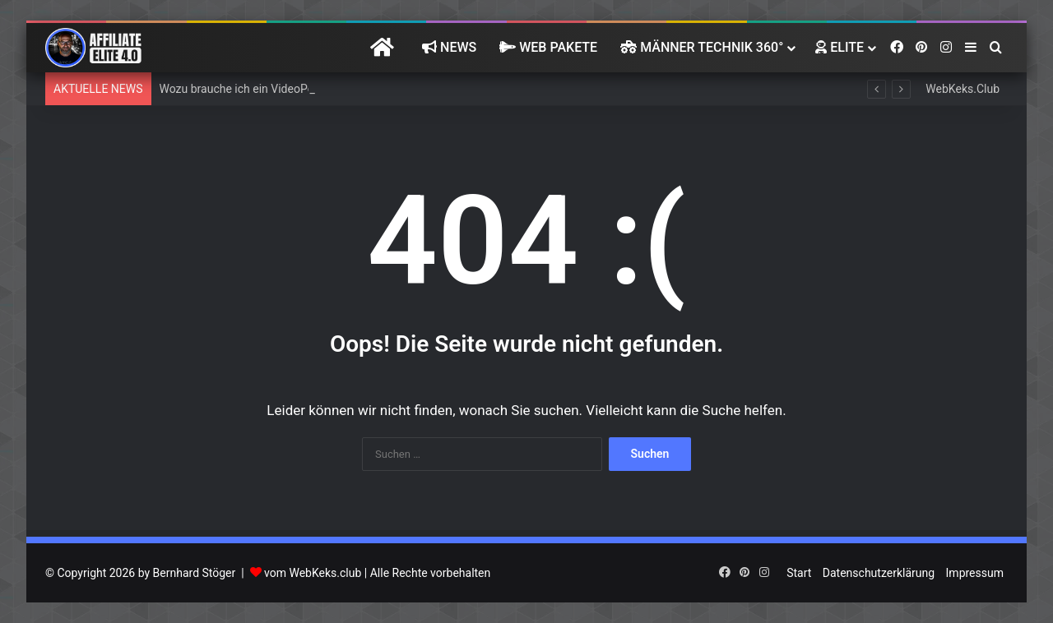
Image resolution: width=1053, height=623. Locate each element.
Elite (839, 47)
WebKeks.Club (962, 88)
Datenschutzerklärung (879, 572)
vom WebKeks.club (312, 572)
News (449, 47)
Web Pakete (548, 47)
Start (798, 572)
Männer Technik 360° (701, 47)
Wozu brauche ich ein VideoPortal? (248, 88)
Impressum (975, 572)
